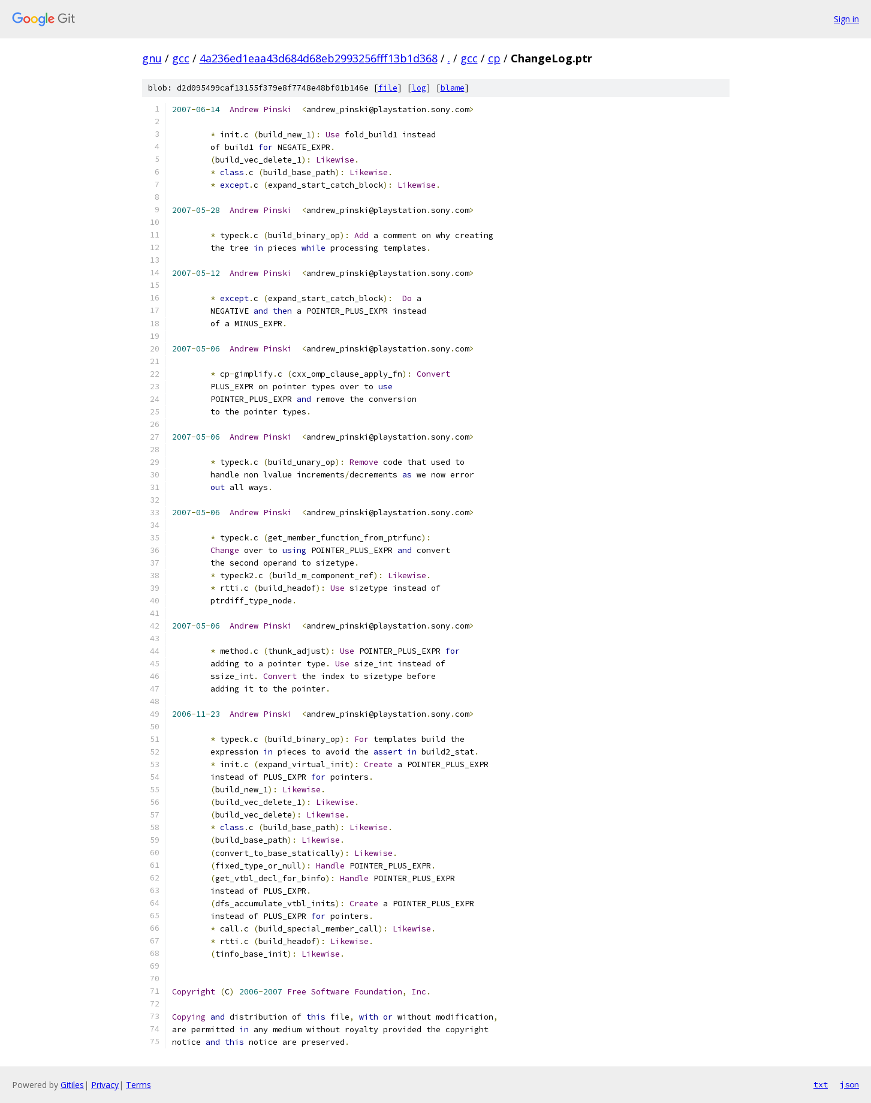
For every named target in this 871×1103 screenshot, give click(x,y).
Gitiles (72, 1084)
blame (453, 88)
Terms (138, 1084)
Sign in (846, 19)
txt (820, 1084)
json (849, 1084)
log (419, 88)
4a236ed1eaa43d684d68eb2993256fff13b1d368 (319, 58)
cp (494, 58)
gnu (152, 58)
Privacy (105, 1084)
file (387, 88)
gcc (180, 58)
